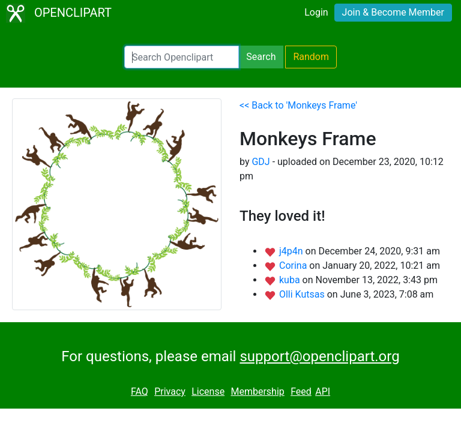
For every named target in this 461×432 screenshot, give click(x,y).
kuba (291, 280)
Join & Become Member (393, 12)
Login (316, 12)
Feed (301, 391)
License (207, 391)
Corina (294, 265)
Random (311, 56)
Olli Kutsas (303, 294)
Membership (257, 391)
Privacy (169, 391)
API (322, 391)
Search (261, 56)
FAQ (139, 391)
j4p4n (292, 251)
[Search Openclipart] (181, 57)
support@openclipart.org (319, 356)
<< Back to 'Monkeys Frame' (298, 105)
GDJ (261, 161)
